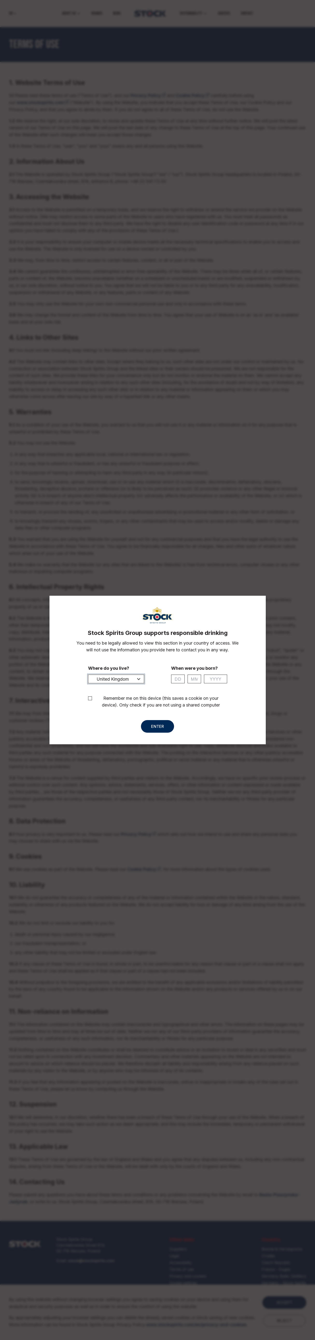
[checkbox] (90, 698)
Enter (157, 726)
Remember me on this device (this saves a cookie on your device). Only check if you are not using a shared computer (161, 702)
